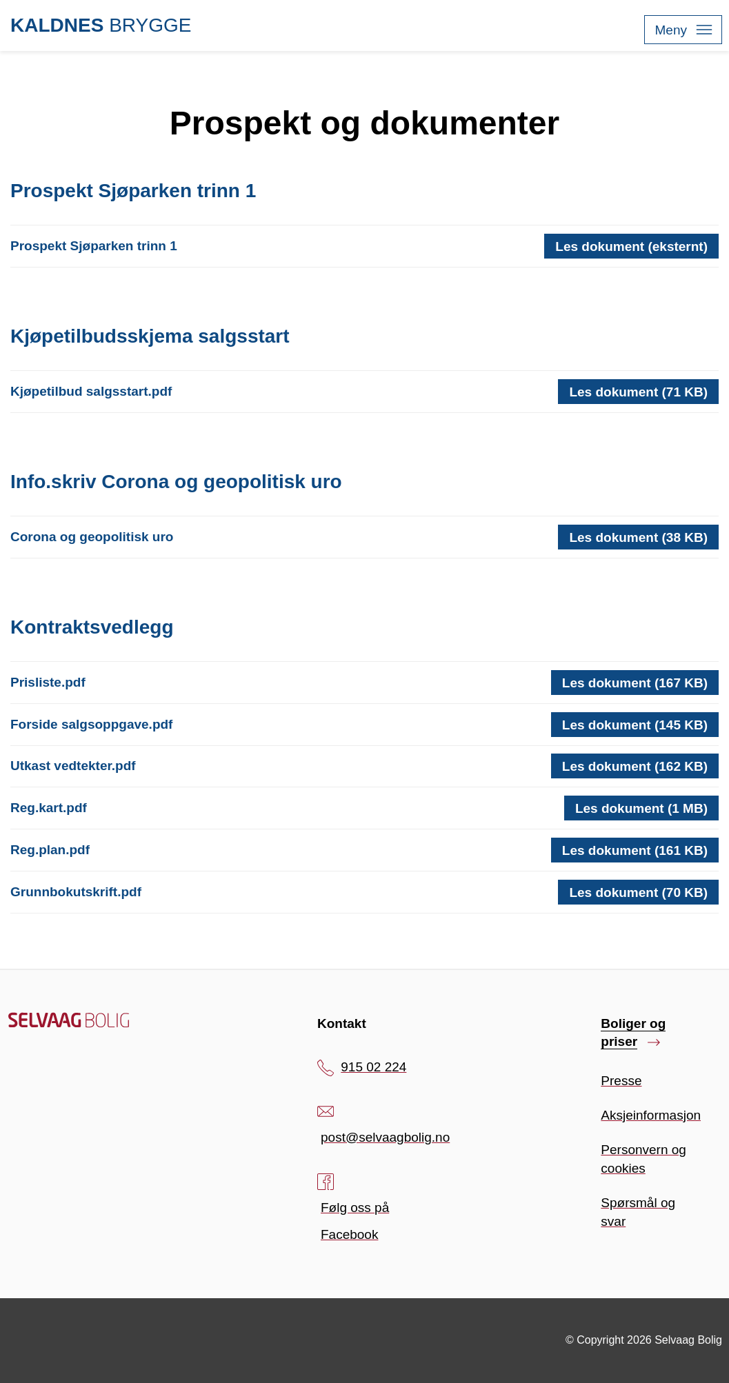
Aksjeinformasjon (651, 1115)
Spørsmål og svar (638, 1212)
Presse (621, 1080)
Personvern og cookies (643, 1158)
